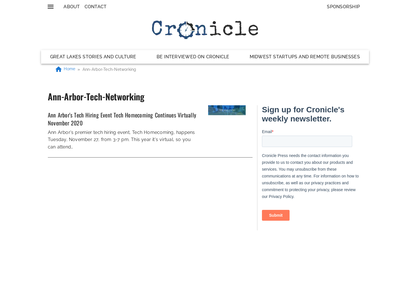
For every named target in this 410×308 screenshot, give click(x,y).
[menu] (50, 7)
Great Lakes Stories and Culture (93, 56)
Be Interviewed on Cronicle (193, 56)
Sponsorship (343, 6)
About (71, 6)
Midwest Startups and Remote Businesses (305, 56)
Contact (96, 6)
